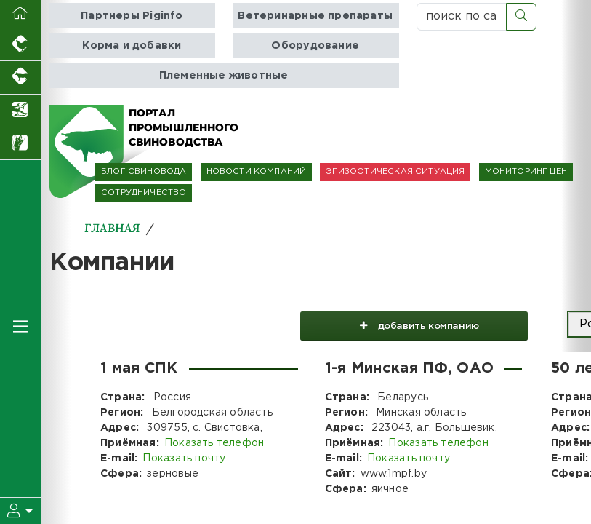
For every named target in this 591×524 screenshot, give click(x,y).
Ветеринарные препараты (315, 15)
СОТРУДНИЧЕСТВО (143, 192)
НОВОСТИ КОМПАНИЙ (256, 171)
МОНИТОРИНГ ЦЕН (526, 171)
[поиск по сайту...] (462, 17)
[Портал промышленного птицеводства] (20, 44)
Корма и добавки (131, 45)
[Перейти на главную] (20, 14)
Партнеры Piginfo (131, 15)
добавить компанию (412, 324)
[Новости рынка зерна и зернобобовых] (20, 143)
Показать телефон (214, 443)
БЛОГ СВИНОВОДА (143, 171)
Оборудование (315, 45)
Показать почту (183, 458)
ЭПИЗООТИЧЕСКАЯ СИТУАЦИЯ (395, 171)
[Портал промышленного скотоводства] (20, 77)
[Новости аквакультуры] (20, 111)
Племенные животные (224, 75)
